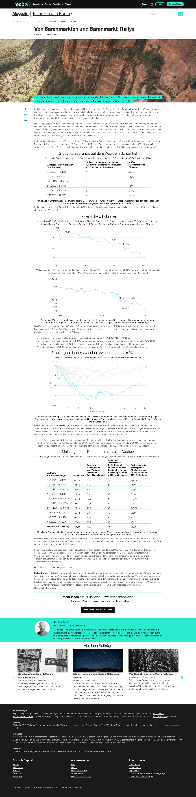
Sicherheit (17, 777)
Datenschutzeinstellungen (141, 777)
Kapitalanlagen (20, 711)
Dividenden (120, 431)
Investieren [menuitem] (38, 4)
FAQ (73, 765)
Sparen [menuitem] (48, 4)
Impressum (134, 771)
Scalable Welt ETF (79, 771)
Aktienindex (47, 124)
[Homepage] (21, 4)
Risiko (118, 725)
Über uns (17, 774)
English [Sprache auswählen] (152, 4)
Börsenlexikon (77, 774)
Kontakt (16, 788)
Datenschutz (135, 768)
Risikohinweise (130, 585)
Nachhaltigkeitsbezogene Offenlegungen (147, 774)
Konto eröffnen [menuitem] (175, 4)
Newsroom (18, 768)
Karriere (16, 771)
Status (16, 765)
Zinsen (74, 768)
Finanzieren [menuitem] (58, 4)
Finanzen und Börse (51, 14)
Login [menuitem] (160, 4)
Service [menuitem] (145, 4)
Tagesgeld (52, 737)
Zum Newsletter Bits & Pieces (98, 610)
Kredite (16, 722)
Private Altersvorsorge (81, 777)
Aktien (92, 553)
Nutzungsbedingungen (44, 588)
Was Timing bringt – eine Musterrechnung (151, 674)
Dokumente (134, 765)
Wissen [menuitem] (68, 4)
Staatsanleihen (142, 553)
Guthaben (17, 734)
